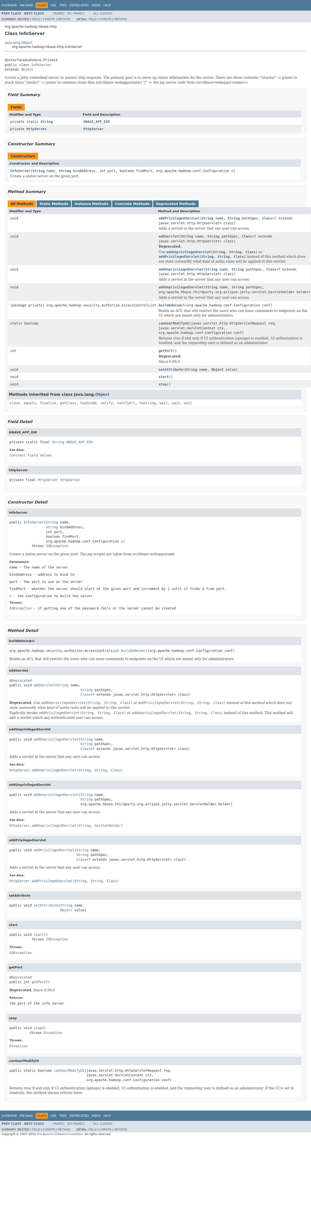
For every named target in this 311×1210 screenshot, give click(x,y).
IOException (57, 546)
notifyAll (126, 403)
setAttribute (171, 369)
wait (164, 403)
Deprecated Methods (175, 204)
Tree (63, 5)
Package (26, 5)
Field (36, 19)
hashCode (88, 403)
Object (27, 69)
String (46, 122)
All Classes (102, 13)
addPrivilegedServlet (179, 218)
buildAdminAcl (172, 305)
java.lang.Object (18, 43)
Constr (49, 19)
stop (163, 384)
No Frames (75, 13)
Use (53, 5)
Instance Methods (91, 204)
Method (64, 19)
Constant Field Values (30, 455)
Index (96, 5)
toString (147, 403)
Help (107, 5)
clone (14, 403)
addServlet (169, 236)
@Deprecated (20, 680)
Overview (9, 5)
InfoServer (41, 65)
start (164, 377)
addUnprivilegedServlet (181, 269)
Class (267, 218)
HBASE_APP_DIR (97, 122)
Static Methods (53, 204)
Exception (53, 1033)
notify (107, 403)
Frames (59, 13)
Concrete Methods (132, 204)
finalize (48, 403)
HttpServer (36, 129)
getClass (68, 403)
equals (30, 403)
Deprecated (79, 5)
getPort (166, 351)
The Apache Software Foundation (60, 1134)
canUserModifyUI (174, 323)
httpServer (94, 129)
